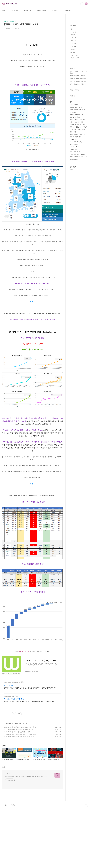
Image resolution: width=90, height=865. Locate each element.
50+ (83, 172)
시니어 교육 (82, 167)
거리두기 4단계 (74, 206)
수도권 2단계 (81, 186)
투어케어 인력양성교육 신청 (14, 726)
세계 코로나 (73, 189)
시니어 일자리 (41, 10)
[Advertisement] (32, 691)
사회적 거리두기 (74, 167)
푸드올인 (13, 831)
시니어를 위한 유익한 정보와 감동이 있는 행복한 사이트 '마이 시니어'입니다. (26, 803)
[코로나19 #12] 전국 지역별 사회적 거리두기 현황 (18, 763)
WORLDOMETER (24, 651)
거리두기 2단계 (74, 196)
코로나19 (72, 184)
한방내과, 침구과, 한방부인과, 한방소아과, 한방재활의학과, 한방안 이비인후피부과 (30, 714)
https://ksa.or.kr (9, 723)
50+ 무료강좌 (83, 184)
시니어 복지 (55, 10)
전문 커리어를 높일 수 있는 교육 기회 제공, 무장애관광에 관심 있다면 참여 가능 (29, 728)
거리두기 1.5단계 (74, 204)
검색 (81, 3)
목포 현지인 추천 (74, 201)
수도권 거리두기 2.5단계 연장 (77, 191)
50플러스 (68, 10)
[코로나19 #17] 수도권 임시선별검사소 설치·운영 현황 (19, 754)
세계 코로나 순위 (74, 176)
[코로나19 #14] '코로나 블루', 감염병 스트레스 (17, 758)
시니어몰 (4, 831)
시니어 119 (27, 10)
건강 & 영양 (14, 10)
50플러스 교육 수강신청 (76, 164)
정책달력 (73, 106)
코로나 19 (15, 750)
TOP (86, 832)
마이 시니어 (9, 800)
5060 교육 (82, 176)
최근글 (71, 147)
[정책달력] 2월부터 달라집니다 (78, 133)
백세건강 (73, 92)
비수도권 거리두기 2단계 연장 (77, 181)
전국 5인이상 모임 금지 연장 (77, 211)
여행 (3, 10)
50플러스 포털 (73, 179)
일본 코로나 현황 (74, 162)
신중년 (77, 184)
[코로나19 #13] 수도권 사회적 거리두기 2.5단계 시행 (19, 761)
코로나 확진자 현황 (75, 209)
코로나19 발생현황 (74, 174)
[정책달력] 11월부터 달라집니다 (78, 141)
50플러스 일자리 (75, 115)
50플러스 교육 (74, 112)
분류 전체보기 (73, 83)
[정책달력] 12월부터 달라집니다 (78, 138)
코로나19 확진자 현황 (75, 194)
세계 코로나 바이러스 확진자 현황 (78, 214)
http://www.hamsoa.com (12, 709)
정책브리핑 (72, 169)
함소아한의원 (9, 712)
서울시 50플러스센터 (75, 172)
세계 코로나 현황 (74, 216)
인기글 (77, 147)
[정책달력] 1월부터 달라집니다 (78, 135)
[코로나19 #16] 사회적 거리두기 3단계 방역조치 (17, 756)
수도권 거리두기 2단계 (75, 199)
